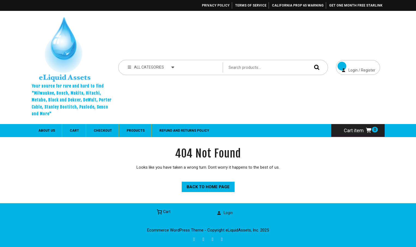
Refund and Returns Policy (184, 130)
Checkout (103, 130)
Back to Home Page (206, 185)
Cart (74, 130)
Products (136, 130)
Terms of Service (250, 5)
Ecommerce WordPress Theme (175, 230)
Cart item (358, 130)
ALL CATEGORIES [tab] (151, 66)
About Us (46, 130)
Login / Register (355, 66)
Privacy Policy (216, 5)
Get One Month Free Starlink (355, 5)
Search (315, 67)
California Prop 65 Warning (298, 5)
